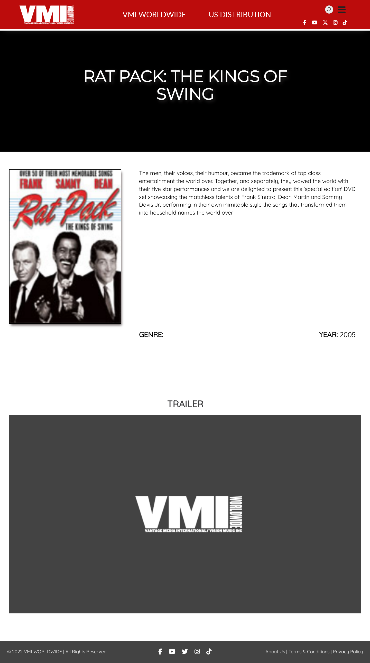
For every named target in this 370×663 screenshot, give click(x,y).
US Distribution (240, 15)
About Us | (277, 652)
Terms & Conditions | (311, 652)
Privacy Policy (348, 652)
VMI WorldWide (154, 15)
